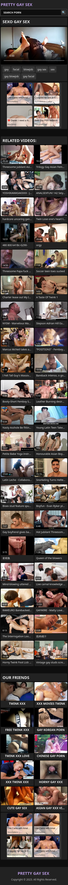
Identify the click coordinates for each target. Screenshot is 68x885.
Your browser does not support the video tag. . (34, 46)
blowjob (28, 69)
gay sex (41, 69)
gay (6, 69)
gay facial (28, 76)
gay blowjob (11, 76)
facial (16, 69)
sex (53, 69)
